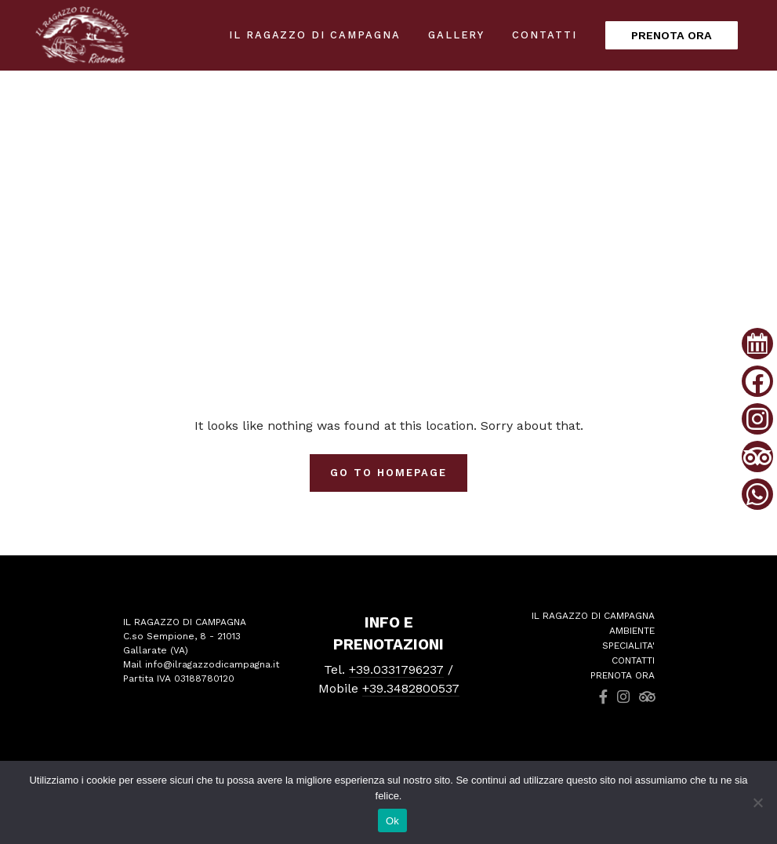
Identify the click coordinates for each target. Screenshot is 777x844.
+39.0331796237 (396, 669)
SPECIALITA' (628, 645)
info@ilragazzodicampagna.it (212, 664)
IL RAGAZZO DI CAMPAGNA (315, 35)
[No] (757, 802)
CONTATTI (633, 660)
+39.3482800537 (410, 688)
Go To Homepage (388, 472)
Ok (392, 821)
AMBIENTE (632, 630)
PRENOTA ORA (671, 35)
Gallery (456, 35)
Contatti (544, 35)
